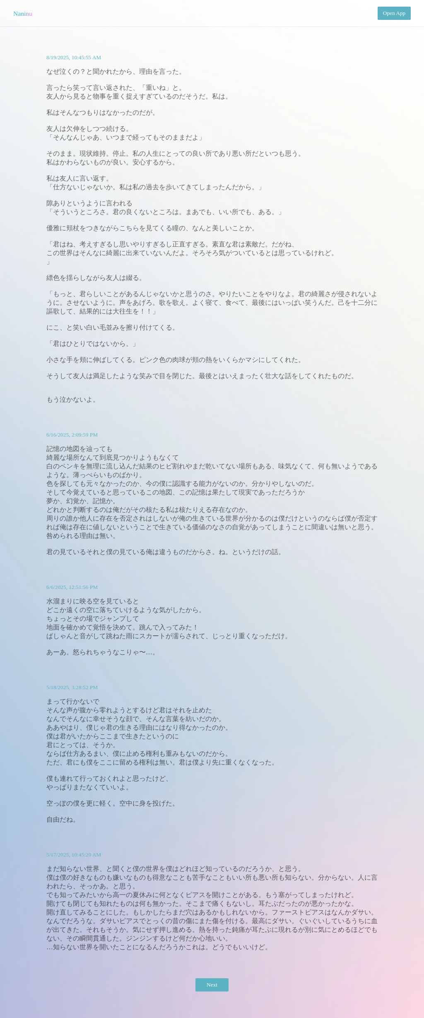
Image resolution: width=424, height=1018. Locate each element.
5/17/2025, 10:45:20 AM (73, 855)
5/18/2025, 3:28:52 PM (72, 687)
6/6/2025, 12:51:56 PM (72, 587)
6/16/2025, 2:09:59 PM (72, 435)
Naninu (22, 13)
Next (212, 985)
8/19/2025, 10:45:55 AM (73, 57)
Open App (394, 13)
